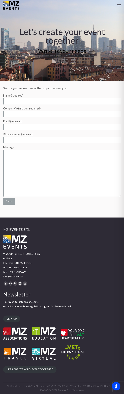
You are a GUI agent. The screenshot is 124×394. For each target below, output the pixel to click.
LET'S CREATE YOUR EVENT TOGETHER (30, 369)
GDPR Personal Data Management (68, 390)
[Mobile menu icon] (119, 5)
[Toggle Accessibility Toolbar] (116, 386)
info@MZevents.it (13, 276)
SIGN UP (12, 318)
